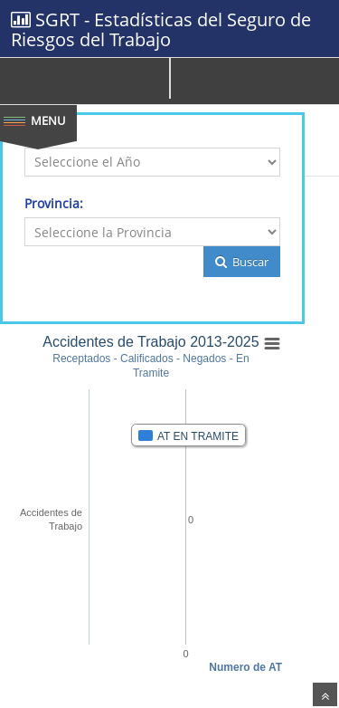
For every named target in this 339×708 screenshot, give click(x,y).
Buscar (241, 262)
